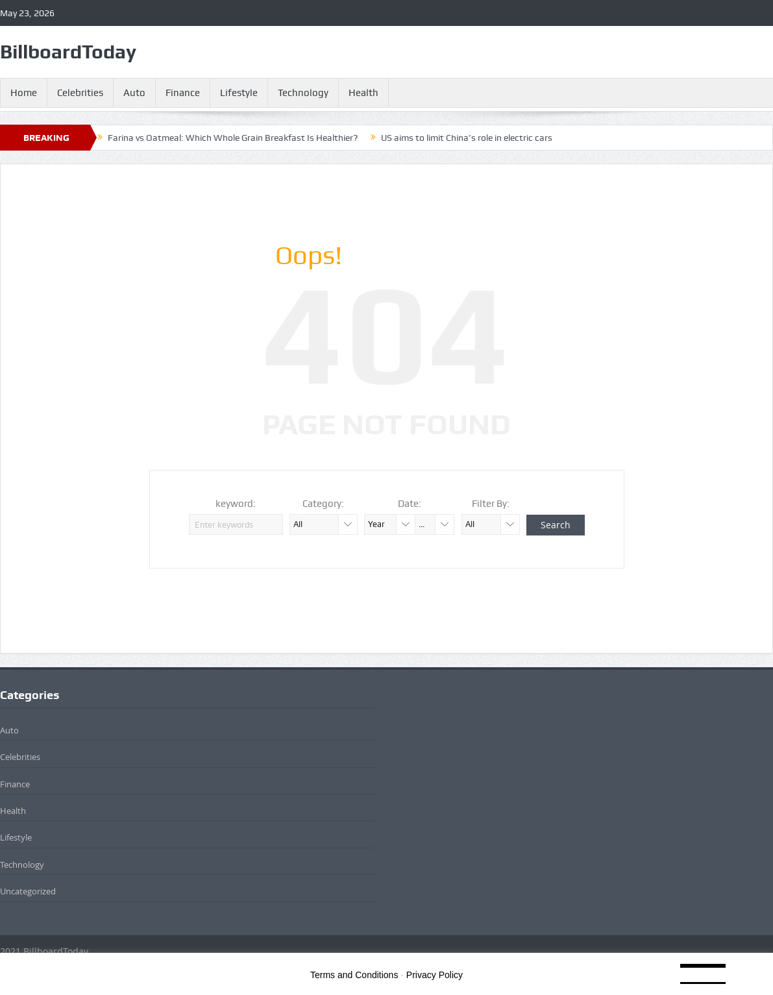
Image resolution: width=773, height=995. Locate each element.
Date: (409, 504)
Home (23, 93)
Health (363, 93)
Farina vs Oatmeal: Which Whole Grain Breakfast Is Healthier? (233, 137)
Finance (183, 93)
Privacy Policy (434, 975)
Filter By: (490, 504)
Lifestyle (239, 93)
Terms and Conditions (354, 975)
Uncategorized (28, 891)
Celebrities (80, 93)
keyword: (235, 504)
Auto (134, 93)
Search (556, 525)
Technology (303, 93)
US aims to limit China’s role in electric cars (466, 137)
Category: (323, 504)
